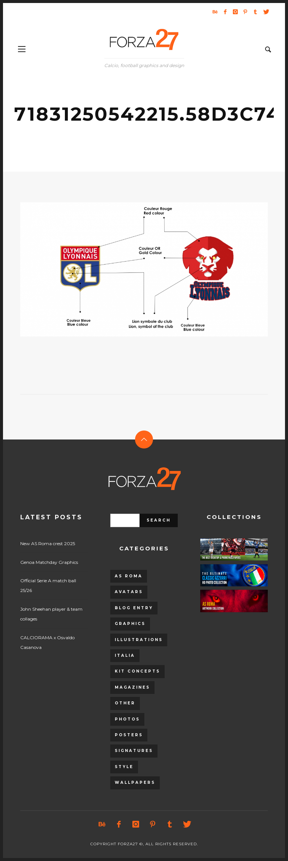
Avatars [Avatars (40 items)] (129, 591)
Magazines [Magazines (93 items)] (132, 687)
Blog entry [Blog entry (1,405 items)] (134, 607)
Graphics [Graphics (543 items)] (130, 623)
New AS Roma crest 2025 (47, 543)
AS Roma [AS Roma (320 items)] (128, 576)
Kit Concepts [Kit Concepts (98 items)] (137, 671)
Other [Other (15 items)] (125, 703)
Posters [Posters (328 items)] (129, 734)
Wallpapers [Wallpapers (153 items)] (135, 782)
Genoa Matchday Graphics (49, 562)
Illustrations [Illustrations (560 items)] (139, 639)
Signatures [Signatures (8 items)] (134, 750)
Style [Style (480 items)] (124, 766)
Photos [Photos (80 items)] (127, 719)
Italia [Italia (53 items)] (125, 655)
